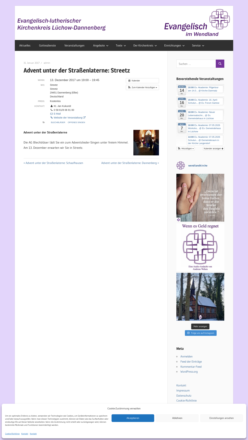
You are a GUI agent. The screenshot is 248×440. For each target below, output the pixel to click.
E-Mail (55, 113)
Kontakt (181, 385)
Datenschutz (183, 395)
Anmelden (186, 356)
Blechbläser (58, 122)
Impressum (183, 390)
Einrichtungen (174, 45)
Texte (121, 45)
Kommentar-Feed (191, 366)
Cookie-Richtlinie (186, 400)
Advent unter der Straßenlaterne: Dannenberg (129, 163)
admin (47, 62)
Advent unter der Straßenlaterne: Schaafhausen (54, 163)
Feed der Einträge (191, 361)
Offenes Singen (76, 122)
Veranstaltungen (74, 45)
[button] (142, 87)
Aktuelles (24, 45)
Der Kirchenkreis (145, 45)
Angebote (100, 45)
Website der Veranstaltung (67, 117)
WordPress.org (189, 371)
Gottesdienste (47, 45)
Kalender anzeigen (213, 148)
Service (198, 45)
